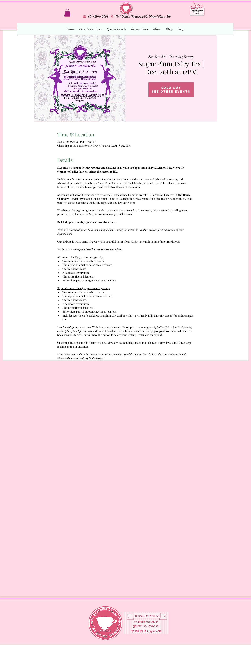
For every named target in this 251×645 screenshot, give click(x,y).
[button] (67, 13)
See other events (171, 91)
